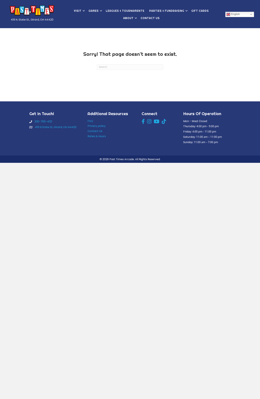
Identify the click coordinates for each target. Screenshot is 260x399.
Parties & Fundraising (166, 10)
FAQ (90, 121)
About (128, 18)
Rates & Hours (97, 136)
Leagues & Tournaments (125, 10)
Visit (77, 10)
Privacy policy (97, 126)
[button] (83, 10)
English (233, 14)
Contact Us (150, 18)
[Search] (130, 67)
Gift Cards (200, 10)
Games (94, 10)
